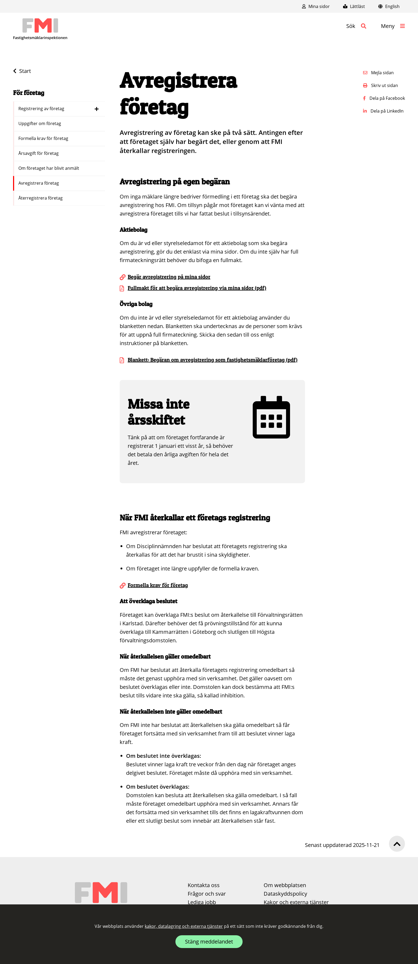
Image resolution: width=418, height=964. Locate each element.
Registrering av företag (41, 108)
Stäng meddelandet (209, 941)
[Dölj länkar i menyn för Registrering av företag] (97, 109)
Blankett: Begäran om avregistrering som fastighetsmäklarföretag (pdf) (213, 360)
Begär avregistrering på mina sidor (169, 277)
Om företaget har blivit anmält (49, 168)
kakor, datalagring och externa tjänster (184, 926)
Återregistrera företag (41, 198)
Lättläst (354, 6)
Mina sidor (316, 6)
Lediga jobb (202, 902)
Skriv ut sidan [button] (380, 85)
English (389, 6)
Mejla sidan (378, 73)
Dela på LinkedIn (383, 111)
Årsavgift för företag (39, 153)
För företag (28, 93)
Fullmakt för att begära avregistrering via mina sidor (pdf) (197, 288)
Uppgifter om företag (40, 123)
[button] (356, 26)
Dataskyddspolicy (285, 893)
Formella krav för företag (43, 138)
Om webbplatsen (285, 885)
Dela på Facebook (384, 98)
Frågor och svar (207, 893)
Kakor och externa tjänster (296, 902)
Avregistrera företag (39, 183)
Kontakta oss (204, 885)
